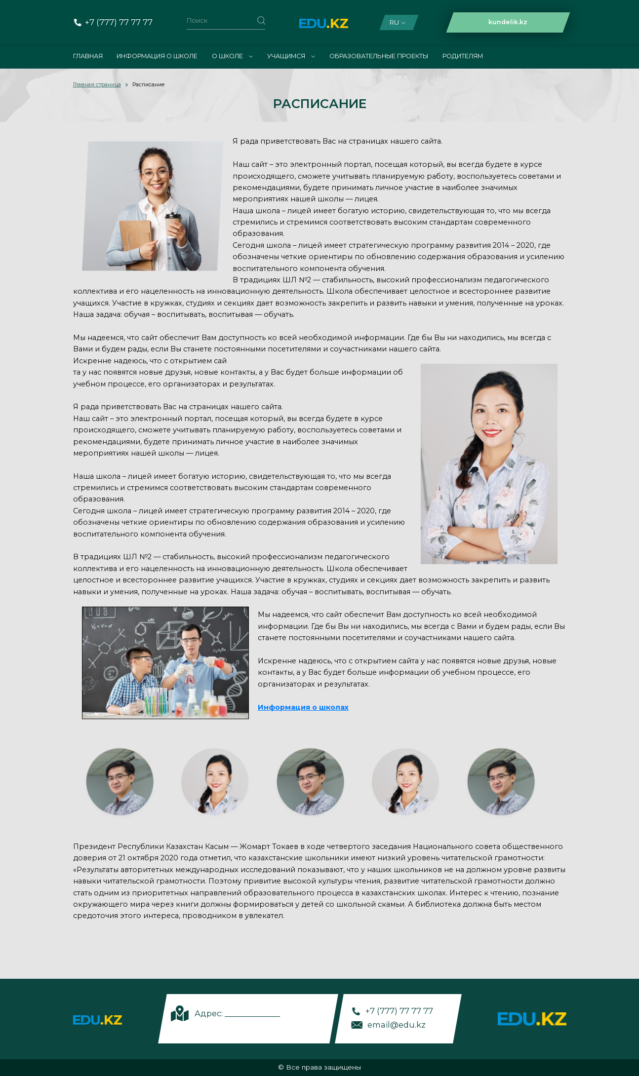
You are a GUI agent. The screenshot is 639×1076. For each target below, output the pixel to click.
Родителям (462, 56)
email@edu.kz (396, 1025)
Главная (88, 56)
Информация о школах (303, 707)
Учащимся (291, 56)
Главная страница (97, 84)
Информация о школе (157, 56)
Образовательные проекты (378, 56)
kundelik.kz (507, 22)
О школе (232, 56)
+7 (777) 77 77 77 (119, 22)
